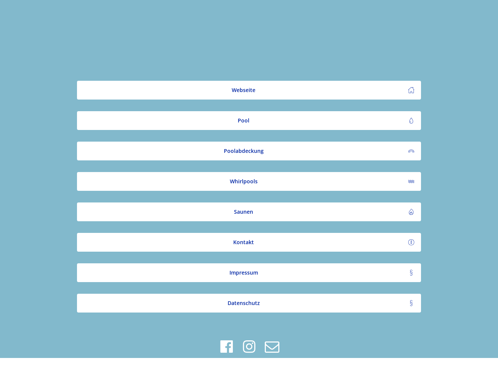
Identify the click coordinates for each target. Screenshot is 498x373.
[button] (249, 90)
